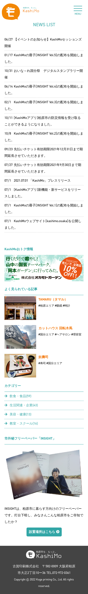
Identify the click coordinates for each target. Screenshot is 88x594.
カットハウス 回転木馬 (55, 328)
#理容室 (76, 334)
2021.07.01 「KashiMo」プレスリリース (42, 180)
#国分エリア (46, 334)
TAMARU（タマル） (53, 299)
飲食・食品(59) (17, 396)
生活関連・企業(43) (21, 405)
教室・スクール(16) (21, 423)
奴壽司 (43, 357)
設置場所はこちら (44, 532)
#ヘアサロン (63, 334)
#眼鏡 (58, 306)
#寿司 (42, 363)
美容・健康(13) (17, 414)
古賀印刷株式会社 (26, 566)
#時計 (66, 306)
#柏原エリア (46, 306)
